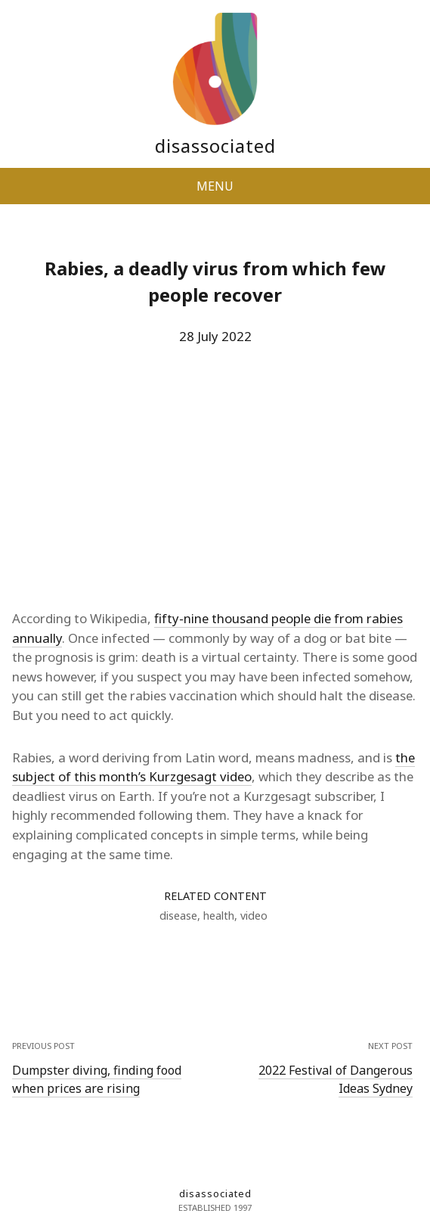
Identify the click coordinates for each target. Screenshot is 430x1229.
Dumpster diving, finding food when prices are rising (96, 1079)
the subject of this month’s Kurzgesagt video (213, 767)
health (218, 915)
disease (178, 915)
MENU (215, 186)
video (254, 915)
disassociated (215, 145)
